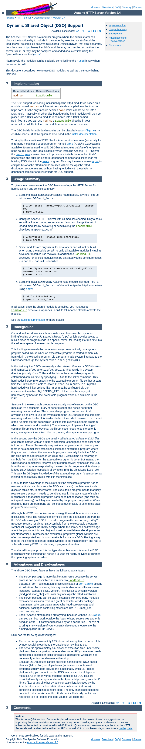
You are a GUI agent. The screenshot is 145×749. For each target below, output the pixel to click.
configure (87, 130)
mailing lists (125, 728)
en (78, 30)
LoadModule (44, 95)
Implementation (117, 25)
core (62, 110)
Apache (10, 17)
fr (83, 30)
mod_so (17, 95)
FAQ (117, 7)
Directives (107, 7)
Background (115, 33)
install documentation (84, 134)
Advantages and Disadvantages (117, 39)
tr (100, 30)
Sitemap (137, 7)
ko (95, 30)
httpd (26, 47)
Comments (115, 45)
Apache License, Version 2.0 (42, 742)
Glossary (126, 7)
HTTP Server (24, 17)
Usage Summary (118, 29)
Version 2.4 (59, 17)
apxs (37, 54)
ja (88, 30)
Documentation (42, 17)
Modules (95, 7)
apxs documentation (33, 319)
